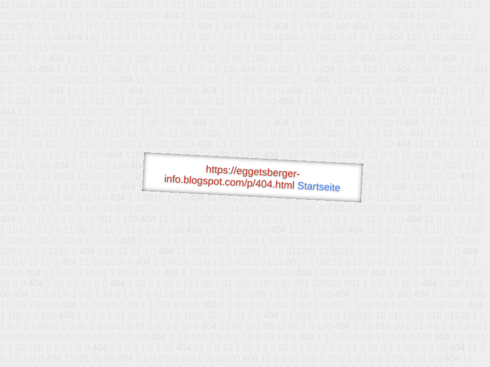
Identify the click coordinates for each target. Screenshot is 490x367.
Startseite (319, 186)
